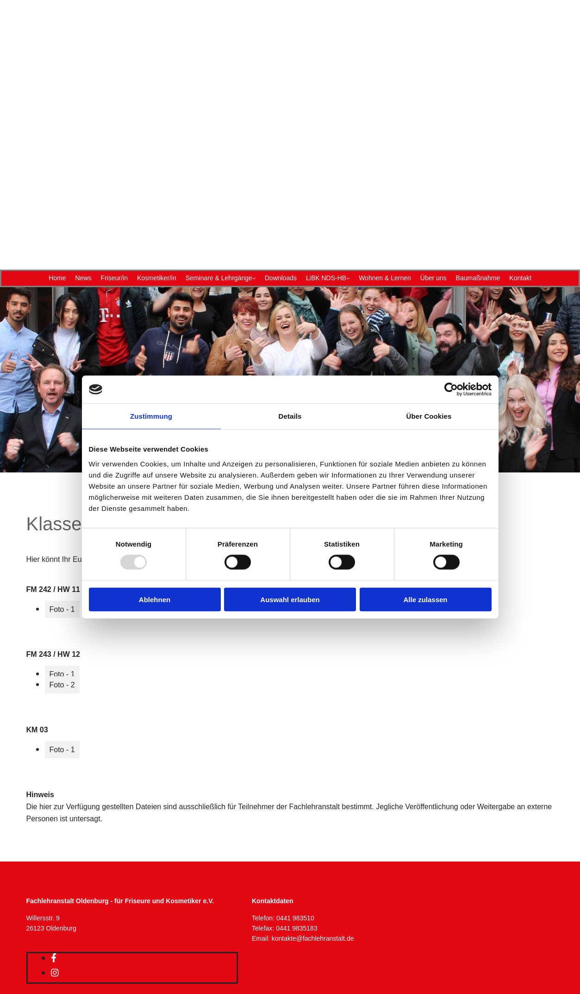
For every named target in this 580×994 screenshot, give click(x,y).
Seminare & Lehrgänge (219, 278)
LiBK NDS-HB (326, 278)
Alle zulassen (425, 599)
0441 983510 (295, 918)
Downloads (281, 278)
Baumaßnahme (478, 278)
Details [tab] (290, 416)
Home (57, 278)
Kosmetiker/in (156, 278)
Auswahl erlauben (289, 599)
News (83, 278)
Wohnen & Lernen (385, 278)
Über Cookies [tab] (429, 416)
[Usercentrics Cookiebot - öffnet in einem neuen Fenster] (451, 389)
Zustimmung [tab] (151, 416)
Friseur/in (114, 278)
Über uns (433, 278)
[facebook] (53, 958)
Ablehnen (154, 599)
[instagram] (55, 973)
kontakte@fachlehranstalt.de (313, 938)
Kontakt (520, 278)
